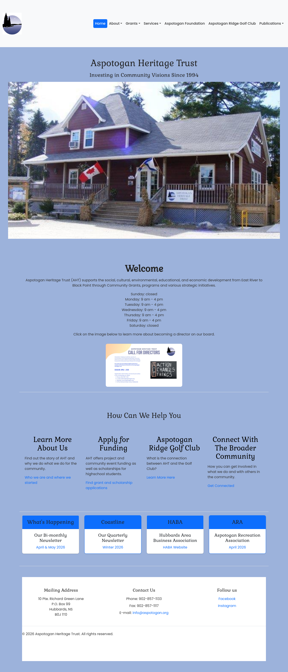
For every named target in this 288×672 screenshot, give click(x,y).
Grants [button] (131, 23)
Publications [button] (270, 23)
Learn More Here (161, 477)
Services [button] (151, 23)
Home (100, 23)
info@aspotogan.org (150, 612)
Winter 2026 (112, 547)
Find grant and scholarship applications (109, 485)
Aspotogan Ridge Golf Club (232, 23)
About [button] (114, 23)
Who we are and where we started (48, 480)
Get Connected (221, 485)
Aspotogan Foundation (185, 23)
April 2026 (237, 547)
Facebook (227, 598)
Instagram (227, 605)
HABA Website (175, 547)
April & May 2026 (50, 547)
